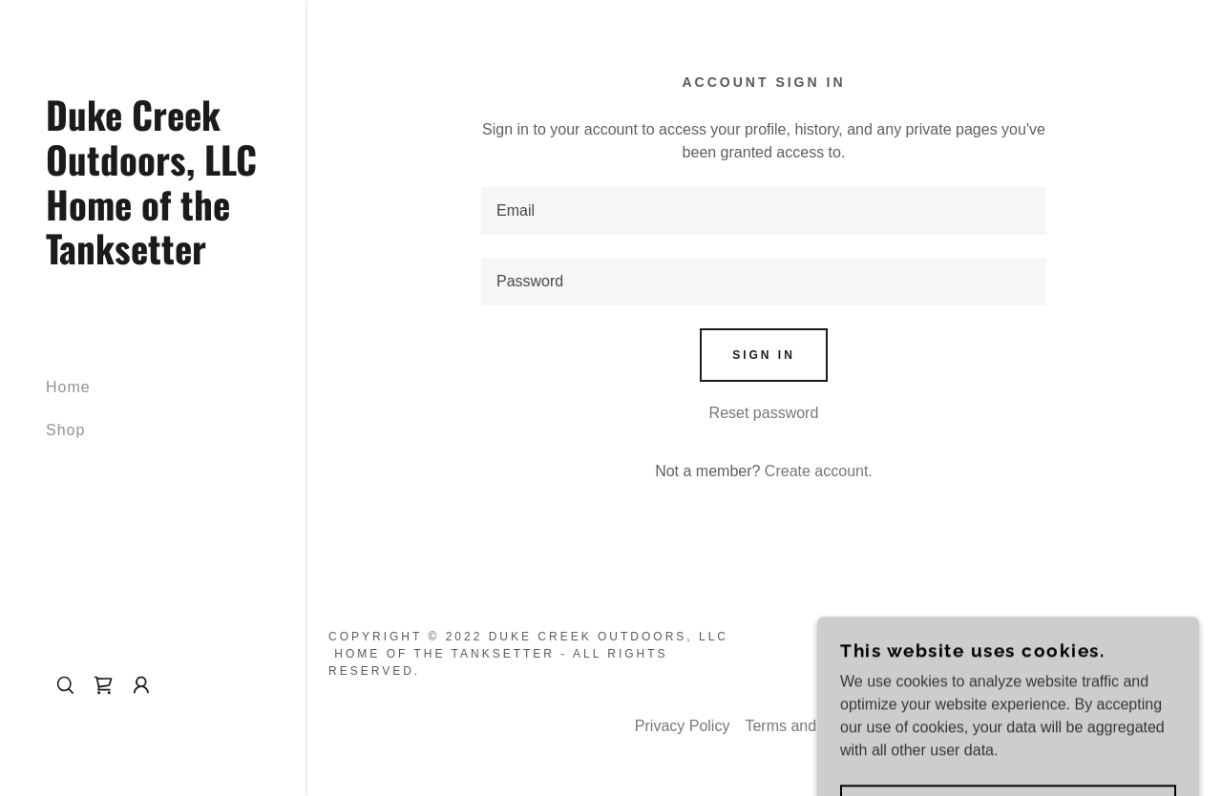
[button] (141, 685)
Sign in (763, 355)
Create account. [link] (819, 471)
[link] (153, 259)
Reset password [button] (764, 413)
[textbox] (763, 211)
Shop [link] (65, 430)
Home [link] (68, 387)
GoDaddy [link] (1160, 653)
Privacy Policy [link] (682, 726)
